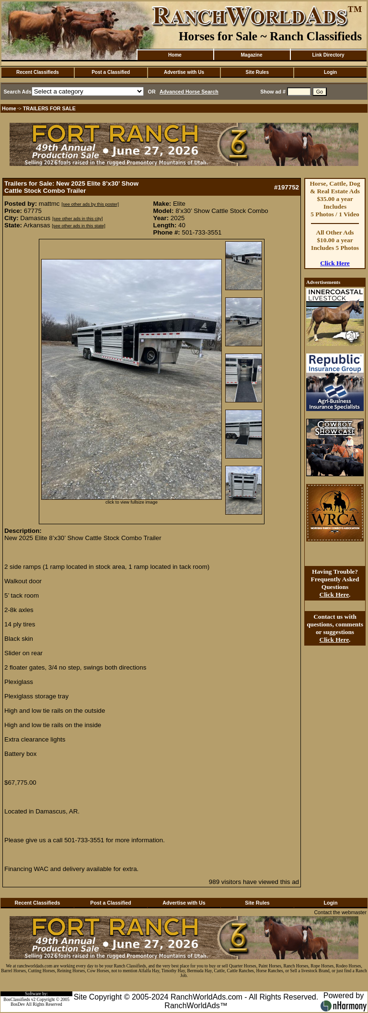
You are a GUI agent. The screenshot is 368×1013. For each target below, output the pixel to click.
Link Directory (328, 55)
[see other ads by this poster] (90, 204)
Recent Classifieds (37, 72)
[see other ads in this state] (78, 226)
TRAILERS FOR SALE (49, 108)
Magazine (251, 55)
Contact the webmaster (340, 912)
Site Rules (257, 72)
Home (175, 55)
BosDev (18, 1004)
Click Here (335, 263)
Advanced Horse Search (189, 91)
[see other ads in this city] (77, 218)
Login (330, 72)
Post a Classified (111, 72)
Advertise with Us (184, 72)
